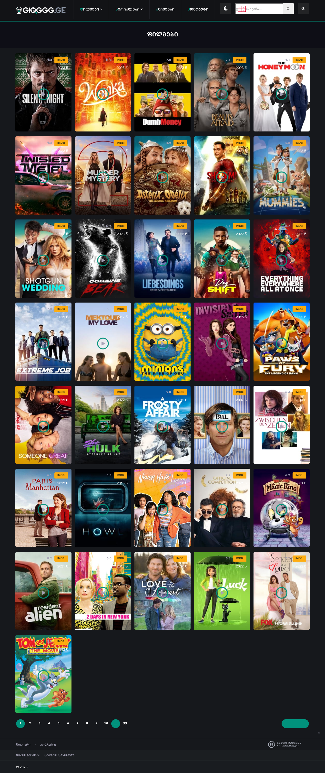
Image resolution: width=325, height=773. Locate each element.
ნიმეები (165, 9)
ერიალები (129, 9)
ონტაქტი (198, 9)
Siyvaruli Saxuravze (53, 755)
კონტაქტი (48, 744)
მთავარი (23, 744)
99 (125, 723)
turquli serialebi (26, 755)
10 (106, 723)
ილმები (91, 9)
